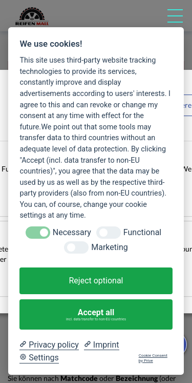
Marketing (109, 247)
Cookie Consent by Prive (153, 358)
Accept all (96, 315)
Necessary (72, 232)
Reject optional (96, 280)
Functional (142, 232)
